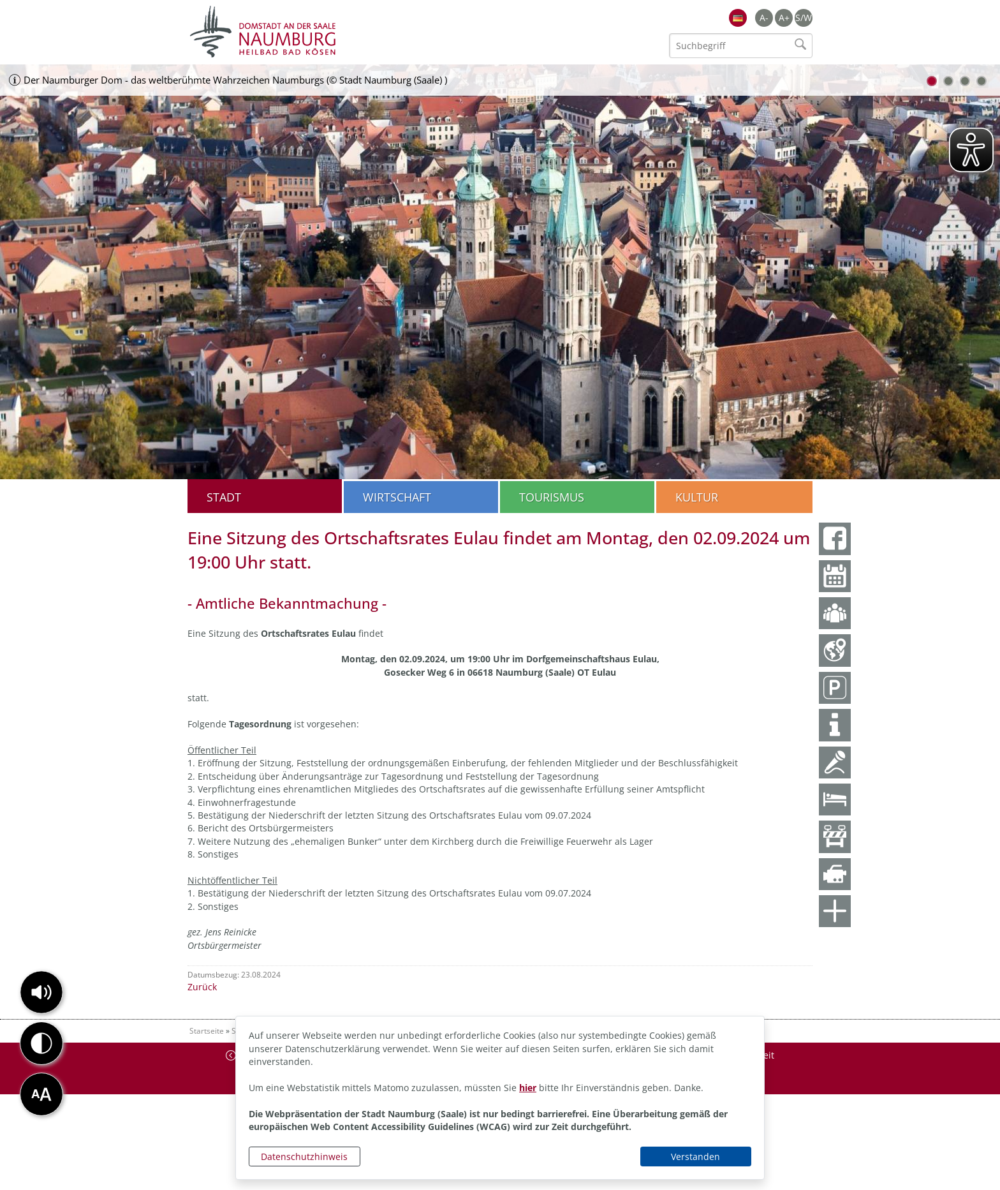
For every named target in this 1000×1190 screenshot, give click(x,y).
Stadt (224, 497)
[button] (41, 992)
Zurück (202, 987)
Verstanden (695, 1156)
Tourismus (551, 497)
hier (527, 1088)
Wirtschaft (397, 497)
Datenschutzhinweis (304, 1156)
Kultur (696, 497)
